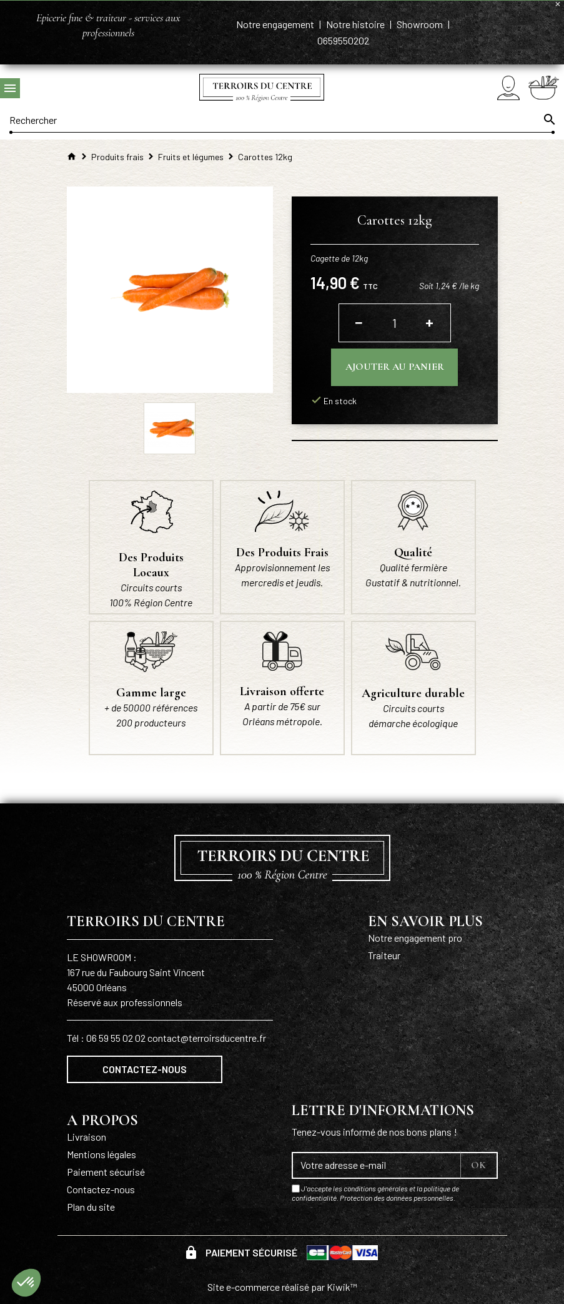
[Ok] (548, 119)
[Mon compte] (508, 88)
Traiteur (384, 955)
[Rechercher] (282, 119)
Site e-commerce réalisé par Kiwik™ (282, 1287)
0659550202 (343, 40)
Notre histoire (356, 24)
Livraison (86, 1137)
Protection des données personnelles (396, 1197)
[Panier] (543, 87)
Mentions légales (101, 1154)
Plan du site (91, 1207)
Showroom (421, 24)
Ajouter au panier (394, 366)
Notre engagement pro (415, 938)
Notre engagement (276, 24)
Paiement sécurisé (106, 1172)
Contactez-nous (144, 1069)
